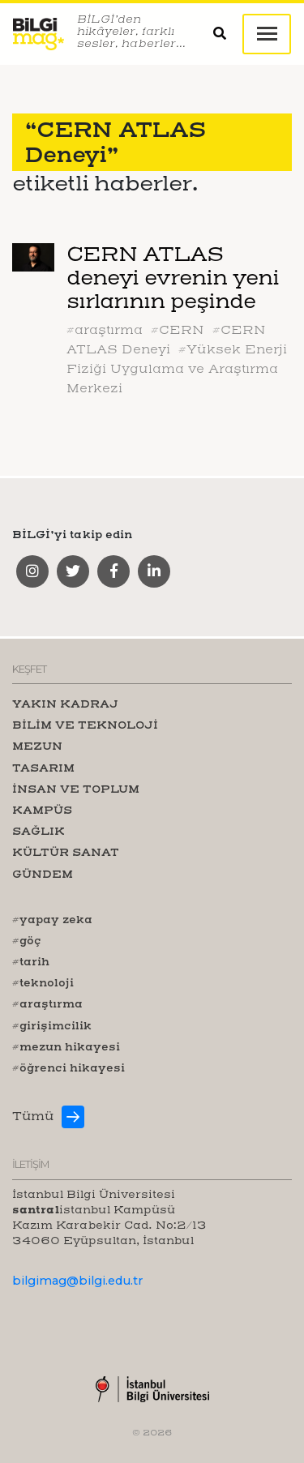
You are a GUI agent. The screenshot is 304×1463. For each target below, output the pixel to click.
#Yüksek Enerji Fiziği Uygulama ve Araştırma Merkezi (176, 369)
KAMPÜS (42, 809)
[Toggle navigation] (266, 34)
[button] (227, 34)
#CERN (177, 330)
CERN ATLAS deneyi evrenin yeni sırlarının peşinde (172, 277)
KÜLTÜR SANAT (65, 851)
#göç (26, 940)
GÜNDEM (42, 873)
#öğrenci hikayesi (68, 1067)
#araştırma (104, 330)
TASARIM (43, 767)
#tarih (30, 961)
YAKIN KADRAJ (65, 703)
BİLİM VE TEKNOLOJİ (85, 724)
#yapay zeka (52, 919)
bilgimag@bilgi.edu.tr (77, 1280)
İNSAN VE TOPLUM (75, 788)
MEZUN (37, 745)
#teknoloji (43, 982)
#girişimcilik (52, 1025)
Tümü (33, 1116)
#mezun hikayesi (66, 1046)
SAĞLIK (38, 830)
